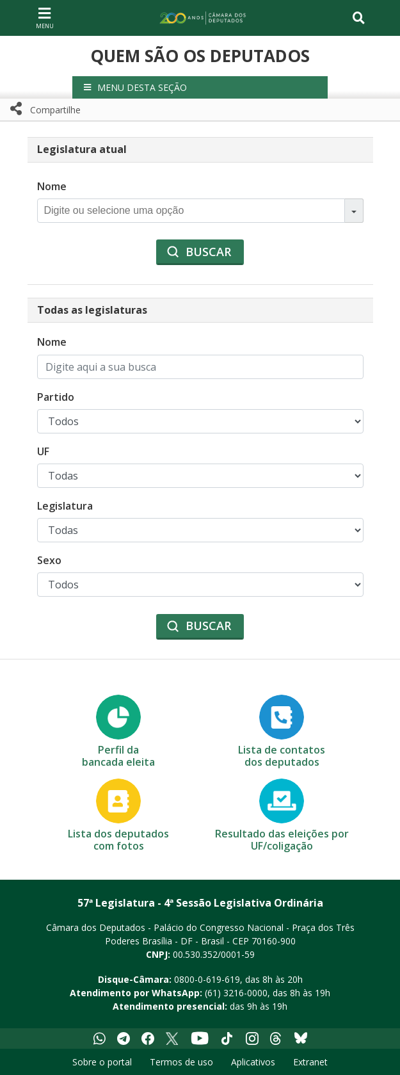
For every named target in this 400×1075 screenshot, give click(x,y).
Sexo (49, 560)
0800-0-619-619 (207, 979)
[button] (200, 87)
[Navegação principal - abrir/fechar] (45, 17)
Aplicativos (253, 1062)
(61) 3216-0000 (236, 993)
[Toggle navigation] (358, 18)
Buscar (208, 251)
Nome (52, 186)
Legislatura (65, 506)
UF (43, 451)
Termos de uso (181, 1062)
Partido (55, 397)
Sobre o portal (102, 1062)
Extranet (310, 1062)
